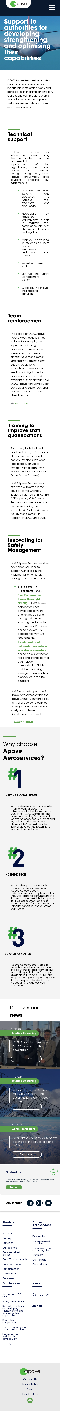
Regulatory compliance (9, 1321)
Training (6, 1343)
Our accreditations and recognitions (42, 1249)
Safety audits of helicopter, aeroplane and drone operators (32, 646)
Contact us (40, 1294)
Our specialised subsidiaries (41, 1242)
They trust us (9, 1273)
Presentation (39, 1236)
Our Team (37, 1255)
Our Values (8, 1278)
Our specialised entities (11, 1253)
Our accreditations (12, 1264)
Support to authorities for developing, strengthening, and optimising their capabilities (14, 1311)
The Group (9, 1222)
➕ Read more (20, 403)
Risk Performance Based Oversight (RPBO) (30, 599)
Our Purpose (9, 1238)
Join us (37, 1306)
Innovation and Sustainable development (10, 1336)
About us (7, 1233)
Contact (13, 1187)
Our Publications (11, 1268)
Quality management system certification (14, 1328)
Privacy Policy (30, 1384)
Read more (26, 1058)
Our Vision (7, 1242)
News (36, 1283)
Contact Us (30, 1379)
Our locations (9, 1247)
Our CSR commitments (14, 1259)
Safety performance (13, 1301)
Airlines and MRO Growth (11, 1295)
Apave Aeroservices (41, 1224)
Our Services (11, 1283)
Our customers (40, 1264)
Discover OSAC (22, 722)
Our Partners (39, 1259)
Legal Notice (30, 1394)
